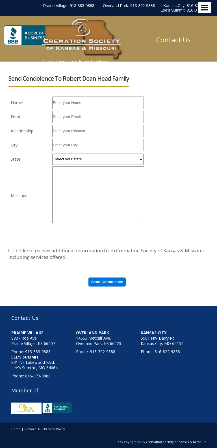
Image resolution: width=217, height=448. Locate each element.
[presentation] (95, 236)
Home (16, 429)
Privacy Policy (54, 429)
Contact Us (173, 39)
